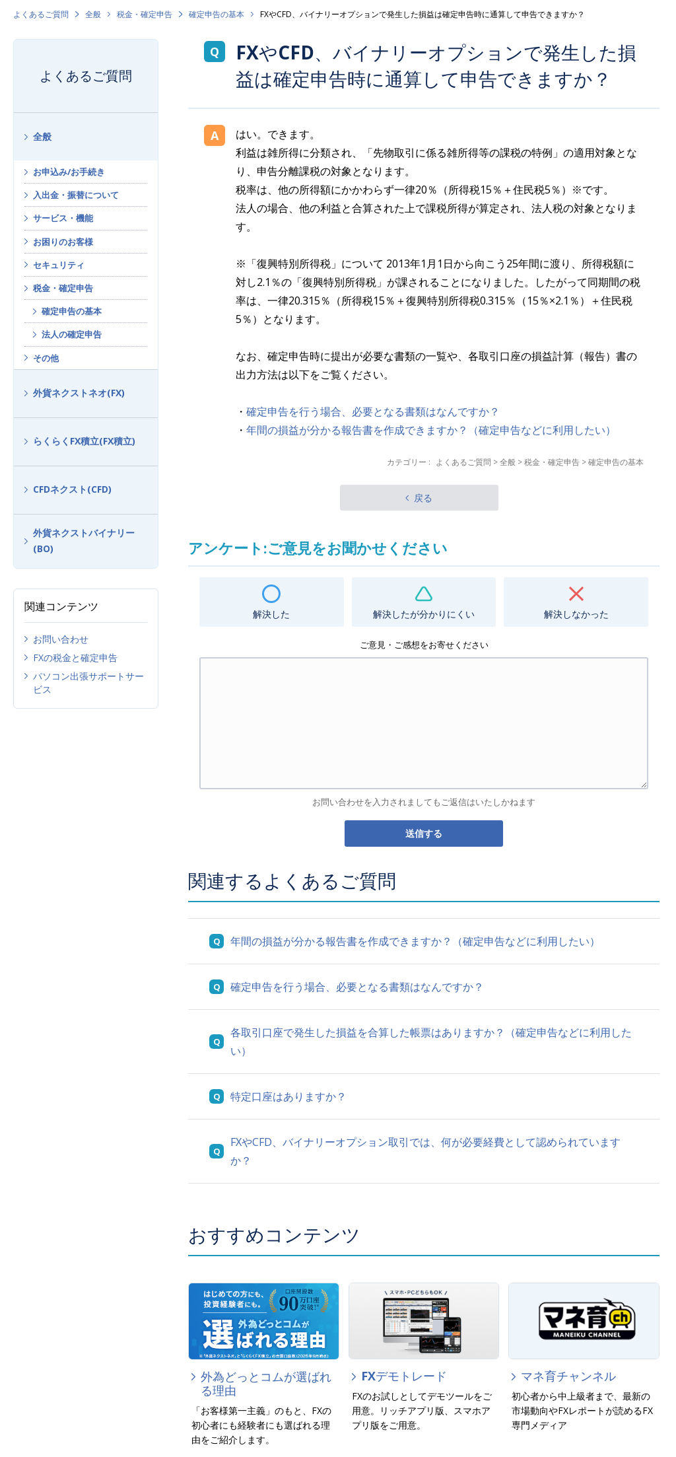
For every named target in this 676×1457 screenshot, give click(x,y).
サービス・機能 (63, 218)
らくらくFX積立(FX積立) (84, 441)
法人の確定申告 (72, 334)
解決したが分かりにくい (424, 614)
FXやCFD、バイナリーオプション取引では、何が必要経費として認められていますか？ (425, 1151)
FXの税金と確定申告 (75, 657)
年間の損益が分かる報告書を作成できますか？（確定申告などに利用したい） (431, 430)
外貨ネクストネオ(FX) (79, 392)
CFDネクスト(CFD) (72, 489)
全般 (93, 14)
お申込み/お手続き (69, 172)
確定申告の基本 (216, 14)
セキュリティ (58, 265)
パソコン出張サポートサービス (88, 682)
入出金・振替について (76, 195)
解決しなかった (576, 614)
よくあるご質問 (41, 14)
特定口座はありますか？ (288, 1096)
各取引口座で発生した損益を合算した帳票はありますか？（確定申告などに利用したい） (431, 1041)
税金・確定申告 (144, 14)
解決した (271, 614)
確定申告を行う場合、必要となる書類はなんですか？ (373, 411)
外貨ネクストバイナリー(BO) (84, 540)
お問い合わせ (60, 639)
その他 (46, 358)
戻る (423, 497)
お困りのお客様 (63, 242)
